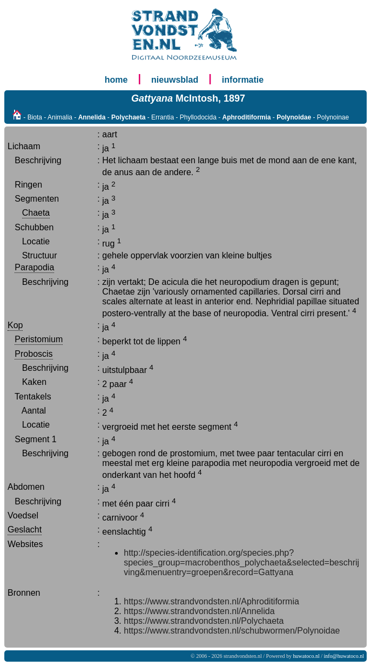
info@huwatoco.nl (344, 656)
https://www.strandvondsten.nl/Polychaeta (204, 620)
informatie (243, 79)
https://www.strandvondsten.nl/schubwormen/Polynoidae (232, 630)
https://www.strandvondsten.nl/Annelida (199, 611)
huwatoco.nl (306, 656)
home (116, 79)
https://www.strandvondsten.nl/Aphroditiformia (211, 601)
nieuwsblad (174, 79)
